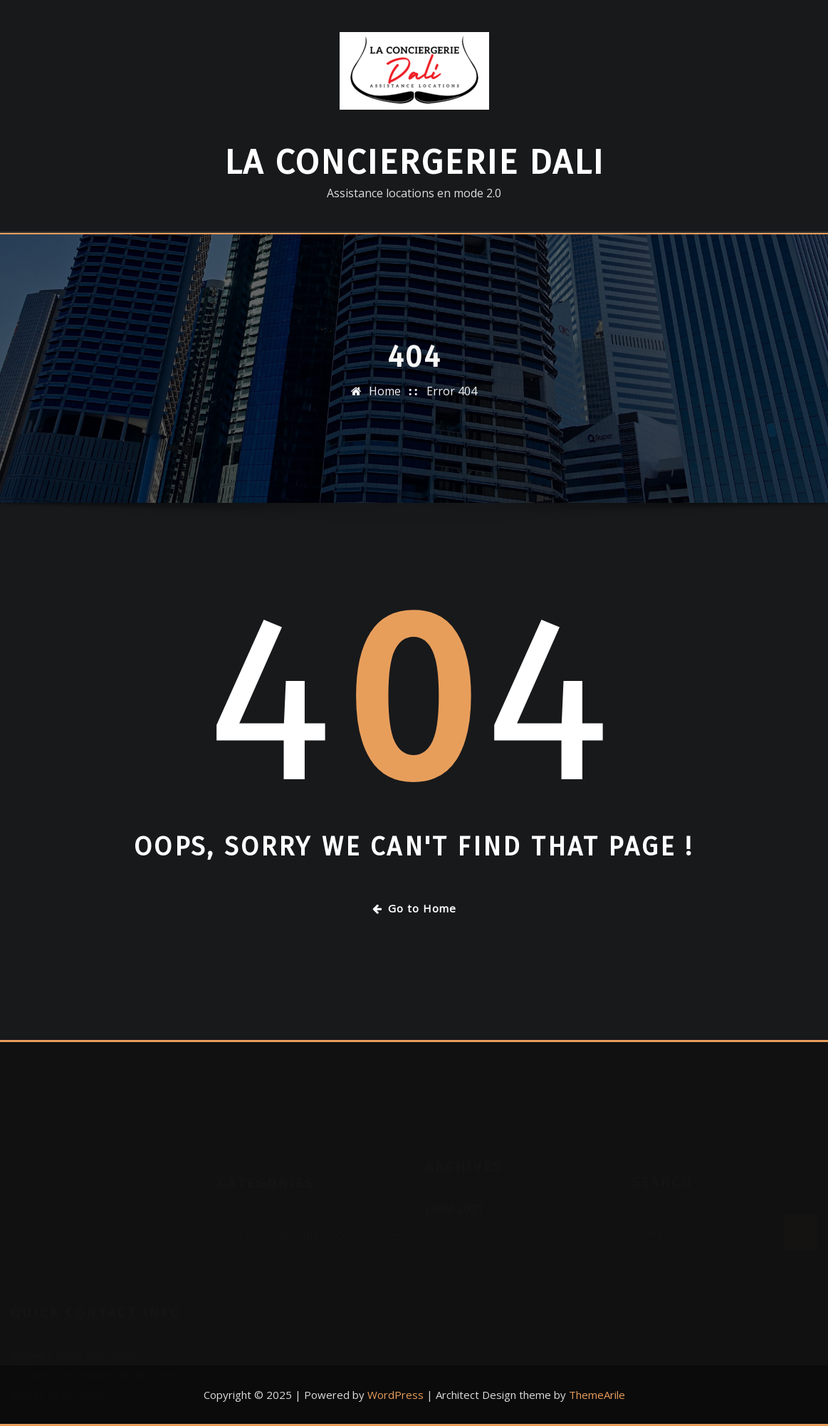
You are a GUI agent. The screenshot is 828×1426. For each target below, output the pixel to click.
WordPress (395, 1395)
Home (385, 404)
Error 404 (451, 404)
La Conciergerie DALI (414, 162)
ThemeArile (597, 1395)
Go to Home (414, 908)
